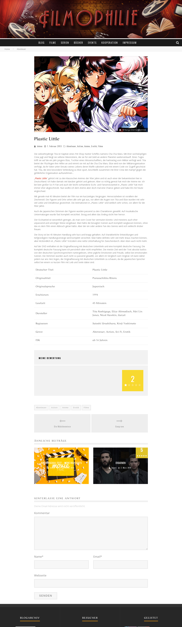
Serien (65, 42)
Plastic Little (41, 177)
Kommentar (42, 512)
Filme (52, 42)
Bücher (78, 42)
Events (92, 42)
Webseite (40, 575)
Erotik (94, 145)
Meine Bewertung (50, 357)
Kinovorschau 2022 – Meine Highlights (61, 462)
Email (97, 556)
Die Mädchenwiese (62, 426)
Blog (42, 42)
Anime (87, 145)
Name (38, 556)
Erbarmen (121, 462)
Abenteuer (71, 145)
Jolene (39, 145)
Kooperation (109, 42)
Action (80, 145)
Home (7, 48)
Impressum (130, 42)
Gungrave (119, 426)
